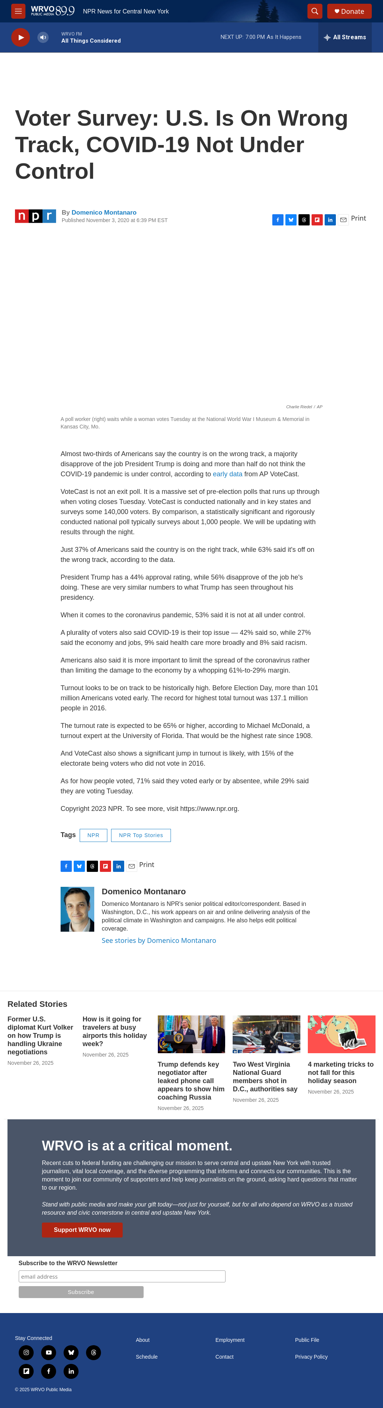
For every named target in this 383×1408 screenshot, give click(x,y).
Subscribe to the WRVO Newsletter (68, 1263)
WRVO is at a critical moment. (137, 1145)
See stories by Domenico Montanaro (159, 940)
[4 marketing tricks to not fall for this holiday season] (342, 1034)
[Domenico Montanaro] (77, 909)
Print (358, 217)
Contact (224, 1357)
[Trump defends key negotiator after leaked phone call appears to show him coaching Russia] (192, 1034)
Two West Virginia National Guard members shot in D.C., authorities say (265, 1077)
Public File (307, 1340)
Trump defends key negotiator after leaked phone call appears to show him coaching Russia (191, 1081)
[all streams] (345, 37)
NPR (94, 835)
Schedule (146, 1357)
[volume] (43, 37)
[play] (21, 37)
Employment (230, 1340)
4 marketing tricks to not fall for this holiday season (341, 1073)
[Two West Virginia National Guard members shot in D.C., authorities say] (266, 1034)
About (143, 1340)
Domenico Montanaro (104, 212)
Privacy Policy (311, 1357)
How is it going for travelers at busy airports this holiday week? (115, 1031)
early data (227, 474)
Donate (352, 11)
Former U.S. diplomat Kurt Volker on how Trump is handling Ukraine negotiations (40, 1035)
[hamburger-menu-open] (18, 11)
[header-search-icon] (314, 11)
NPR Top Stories (141, 835)
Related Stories (37, 1004)
